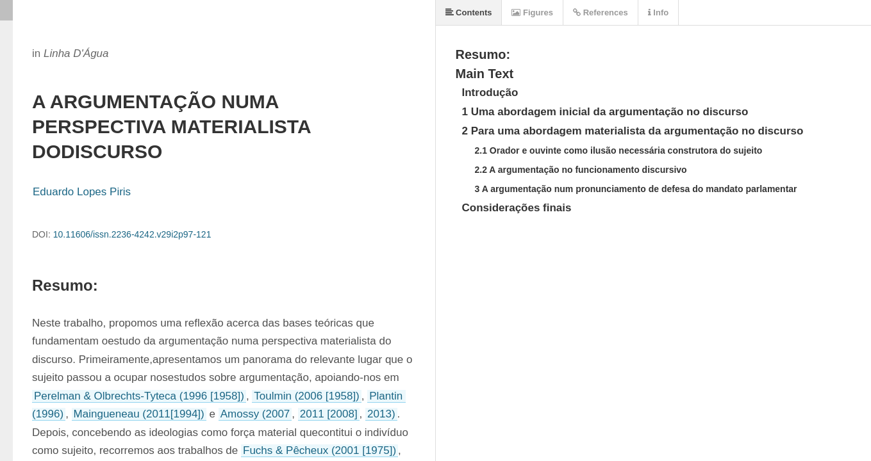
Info (658, 12)
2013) (381, 414)
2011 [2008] (329, 414)
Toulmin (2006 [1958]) (306, 396)
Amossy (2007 (255, 414)
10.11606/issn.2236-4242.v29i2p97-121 (132, 234)
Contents (468, 12)
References (600, 12)
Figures (532, 12)
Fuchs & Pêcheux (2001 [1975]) (319, 450)
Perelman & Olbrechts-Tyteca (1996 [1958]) (139, 396)
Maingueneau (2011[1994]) (139, 414)
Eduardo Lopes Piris (82, 192)
